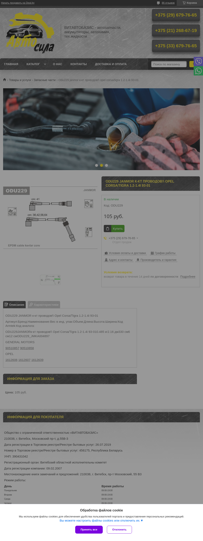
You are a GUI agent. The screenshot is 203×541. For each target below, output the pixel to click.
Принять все (89, 529)
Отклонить (119, 529)
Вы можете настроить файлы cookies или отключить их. (100, 520)
